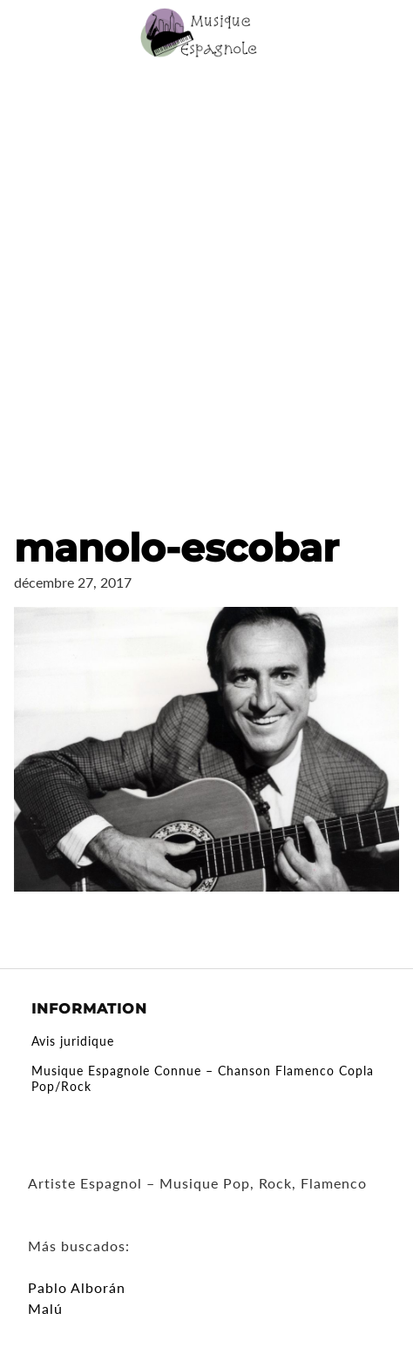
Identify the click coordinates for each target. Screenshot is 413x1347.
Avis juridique (72, 1041)
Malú (45, 1308)
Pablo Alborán (76, 1287)
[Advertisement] (206, 281)
